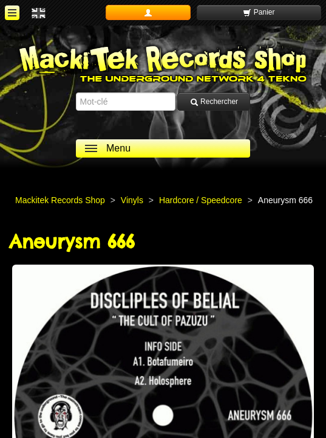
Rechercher (214, 101)
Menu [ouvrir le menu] (118, 148)
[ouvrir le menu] (12, 12)
